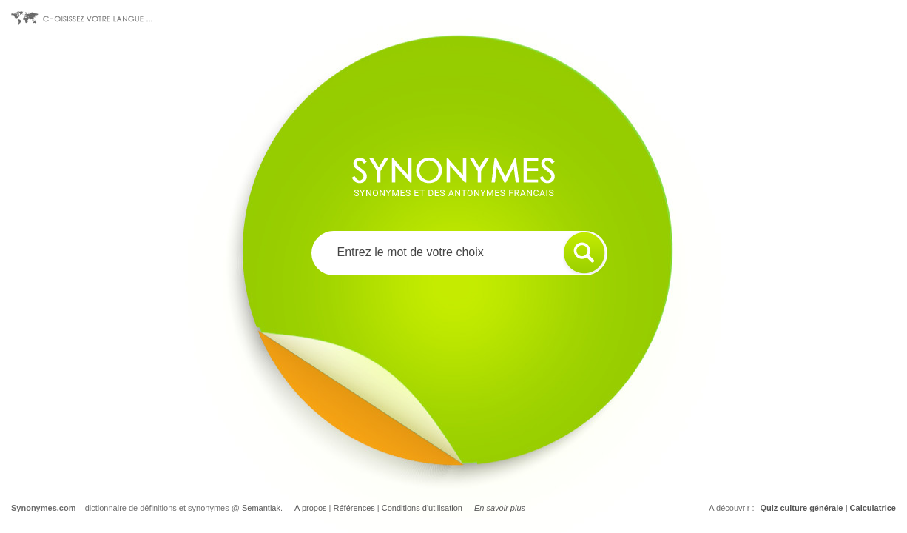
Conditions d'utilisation (422, 507)
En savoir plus (499, 507)
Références (354, 507)
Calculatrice (873, 507)
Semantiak (261, 507)
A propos (310, 507)
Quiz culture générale (802, 507)
